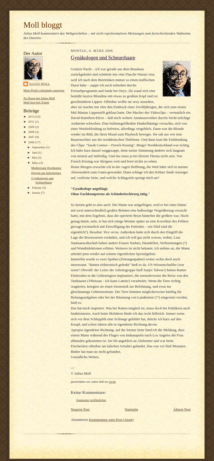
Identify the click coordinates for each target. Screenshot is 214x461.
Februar (37, 187)
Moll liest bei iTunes (36, 102)
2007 (31, 137)
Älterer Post (182, 409)
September (39, 147)
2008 (31, 132)
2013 (31, 116)
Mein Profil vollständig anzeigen (43, 90)
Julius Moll (39, 83)
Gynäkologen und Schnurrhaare (103, 57)
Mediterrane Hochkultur (46, 167)
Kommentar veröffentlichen (91, 400)
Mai (35, 157)
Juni (35, 152)
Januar (36, 192)
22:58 (112, 381)
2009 (31, 126)
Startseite (131, 409)
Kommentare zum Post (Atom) (111, 420)
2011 (31, 121)
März (35, 162)
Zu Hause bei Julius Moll (39, 98)
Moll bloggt (42, 24)
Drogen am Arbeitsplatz (46, 172)
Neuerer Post (80, 409)
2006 (31, 142)
